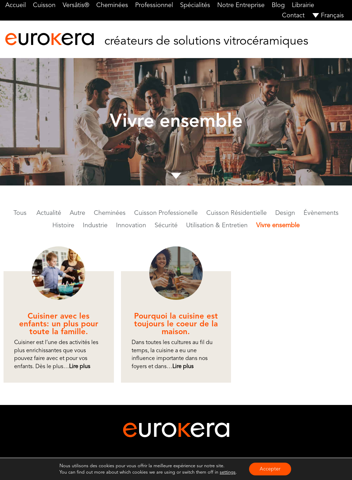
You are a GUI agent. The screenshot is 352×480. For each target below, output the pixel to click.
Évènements (321, 213)
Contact (293, 15)
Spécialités (195, 5)
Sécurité (166, 225)
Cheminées (112, 5)
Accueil (15, 5)
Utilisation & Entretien (217, 225)
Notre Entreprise (241, 5)
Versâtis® (76, 5)
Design (285, 213)
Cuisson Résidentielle (236, 213)
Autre (77, 213)
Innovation (131, 225)
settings (228, 472)
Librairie (303, 5)
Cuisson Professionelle (166, 213)
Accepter (270, 469)
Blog (278, 5)
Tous (20, 213)
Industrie (95, 225)
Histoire (63, 225)
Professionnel (154, 5)
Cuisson (44, 5)
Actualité (48, 213)
